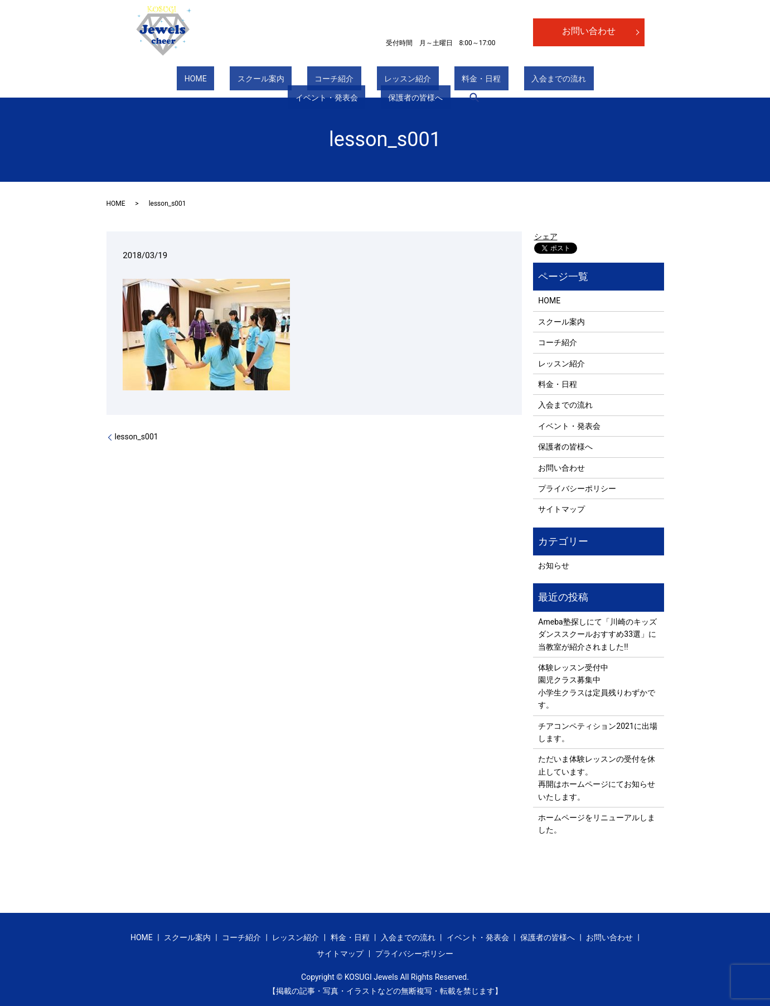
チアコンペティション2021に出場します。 (597, 732)
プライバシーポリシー (577, 488)
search (629, 80)
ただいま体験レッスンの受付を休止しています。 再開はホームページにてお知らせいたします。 (596, 777)
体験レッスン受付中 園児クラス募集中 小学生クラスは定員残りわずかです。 (596, 686)
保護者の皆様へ (578, 80)
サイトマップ (561, 509)
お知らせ (553, 565)
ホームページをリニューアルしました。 (596, 823)
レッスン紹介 (308, 80)
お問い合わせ (589, 31)
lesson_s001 (136, 436)
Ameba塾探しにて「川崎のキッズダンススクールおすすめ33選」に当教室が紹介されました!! (597, 634)
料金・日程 (367, 80)
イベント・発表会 (504, 80)
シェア (546, 236)
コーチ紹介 (250, 80)
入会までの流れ (430, 80)
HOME (142, 80)
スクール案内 (191, 80)
